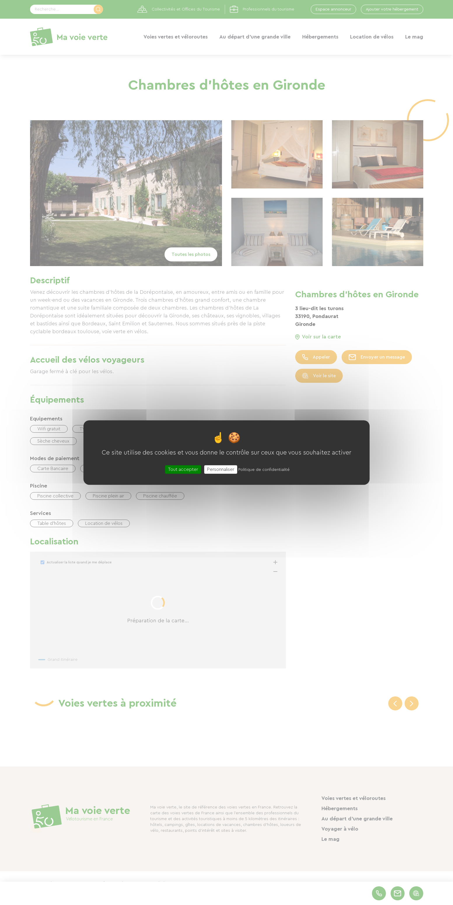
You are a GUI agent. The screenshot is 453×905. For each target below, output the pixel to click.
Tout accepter (183, 469)
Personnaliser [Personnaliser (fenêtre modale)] (220, 469)
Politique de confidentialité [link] (264, 469)
